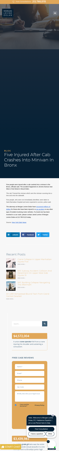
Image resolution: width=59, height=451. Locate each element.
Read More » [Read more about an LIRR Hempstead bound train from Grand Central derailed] (10, 299)
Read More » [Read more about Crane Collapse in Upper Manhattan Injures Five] (21, 264)
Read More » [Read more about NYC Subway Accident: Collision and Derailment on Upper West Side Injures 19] (21, 278)
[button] (55, 13)
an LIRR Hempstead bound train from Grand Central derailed (27, 295)
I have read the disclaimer (24, 405)
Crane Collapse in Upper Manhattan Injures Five (35, 260)
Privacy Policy (39, 405)
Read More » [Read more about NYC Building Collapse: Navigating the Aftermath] (21, 287)
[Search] (44, 323)
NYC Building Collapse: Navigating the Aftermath (34, 283)
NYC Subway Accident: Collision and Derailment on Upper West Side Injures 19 (35, 273)
